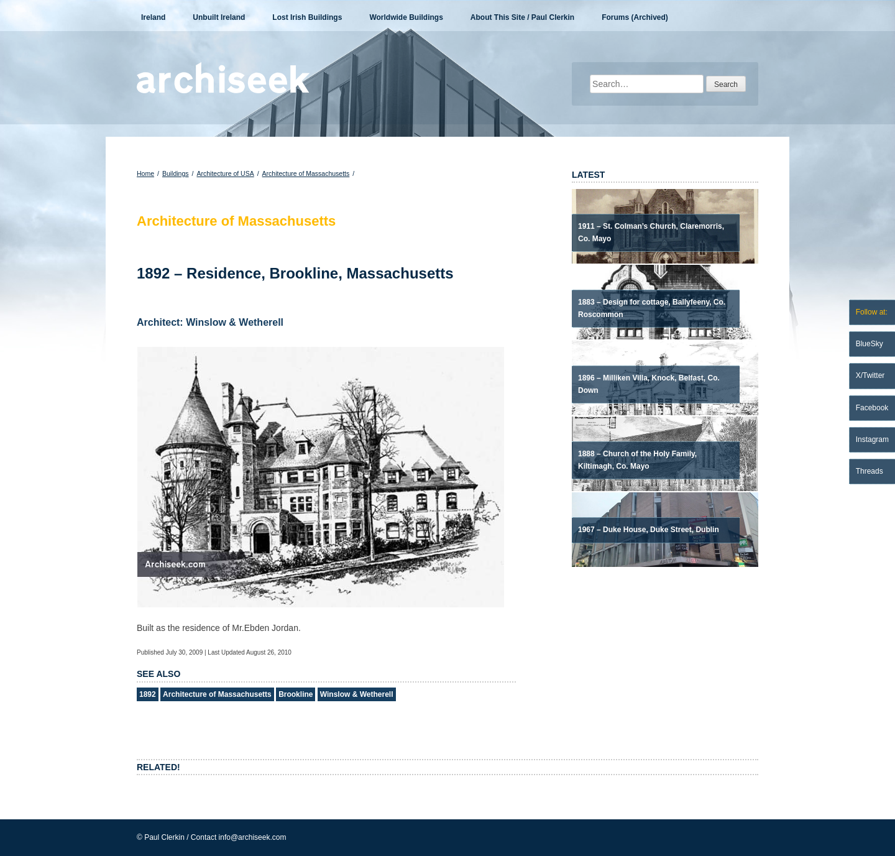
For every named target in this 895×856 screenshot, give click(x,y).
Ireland (153, 17)
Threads (869, 471)
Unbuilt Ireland (219, 17)
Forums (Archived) (635, 17)
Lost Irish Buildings (307, 17)
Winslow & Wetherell (356, 694)
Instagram (872, 439)
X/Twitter (870, 375)
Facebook (872, 407)
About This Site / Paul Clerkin (522, 17)
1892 (147, 694)
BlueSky (869, 343)
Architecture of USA (225, 173)
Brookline (295, 694)
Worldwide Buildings (406, 17)
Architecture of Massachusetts (306, 173)
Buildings (175, 173)
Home (145, 173)
